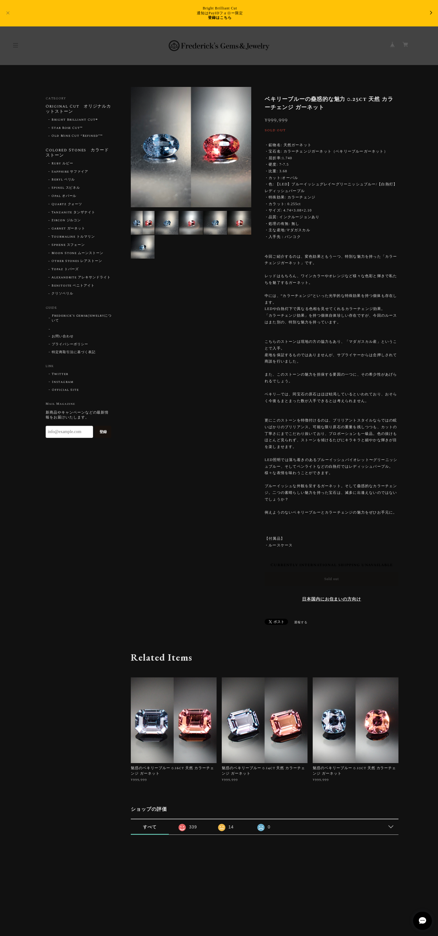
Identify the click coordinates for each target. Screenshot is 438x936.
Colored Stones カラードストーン (77, 153)
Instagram (63, 382)
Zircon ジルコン (66, 220)
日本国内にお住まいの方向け (331, 599)
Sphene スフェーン (68, 245)
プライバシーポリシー (70, 344)
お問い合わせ (63, 336)
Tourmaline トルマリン (73, 236)
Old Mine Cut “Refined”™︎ (77, 135)
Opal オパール (64, 196)
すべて (150, 826)
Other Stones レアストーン (76, 261)
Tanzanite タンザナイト (73, 212)
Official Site (65, 389)
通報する (301, 622)
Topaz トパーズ (65, 269)
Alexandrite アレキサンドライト (81, 277)
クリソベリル (62, 293)
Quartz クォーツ (66, 204)
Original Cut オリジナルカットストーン (78, 109)
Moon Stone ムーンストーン (77, 253)
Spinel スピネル (65, 187)
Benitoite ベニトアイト (73, 285)
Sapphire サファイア (69, 171)
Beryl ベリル (63, 179)
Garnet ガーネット (68, 228)
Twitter (60, 374)
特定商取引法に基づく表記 (74, 352)
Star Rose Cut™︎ (67, 128)
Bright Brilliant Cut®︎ (74, 119)
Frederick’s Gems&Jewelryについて (82, 318)
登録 (103, 432)
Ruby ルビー (62, 163)
